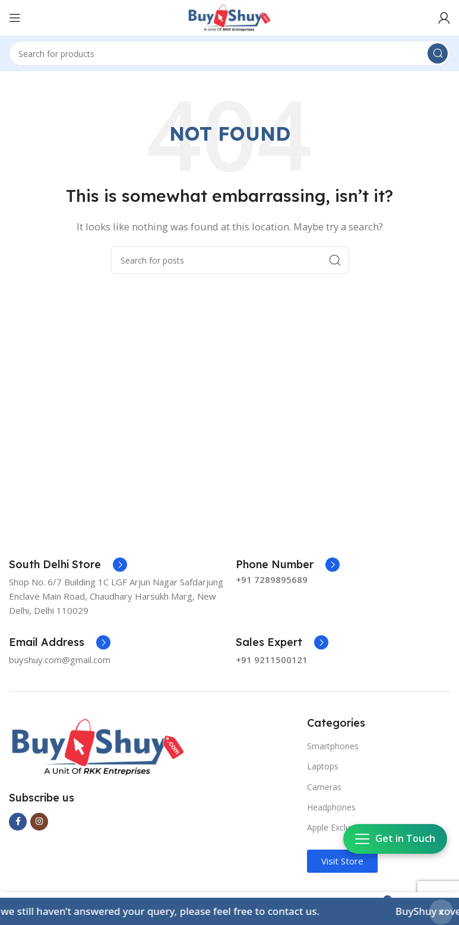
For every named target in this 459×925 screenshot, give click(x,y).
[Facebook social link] (18, 822)
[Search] (229, 53)
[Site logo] (229, 17)
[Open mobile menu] (15, 18)
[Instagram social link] (39, 822)
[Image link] (98, 746)
